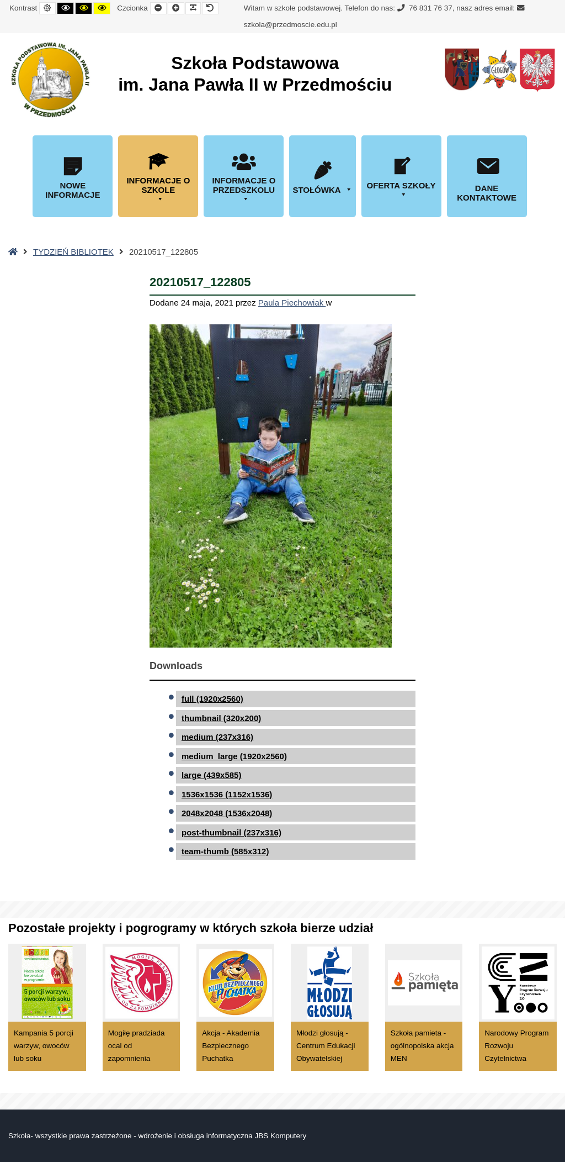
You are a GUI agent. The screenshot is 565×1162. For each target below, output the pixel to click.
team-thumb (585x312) (225, 851)
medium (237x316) (217, 737)
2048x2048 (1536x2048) (227, 813)
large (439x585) (211, 775)
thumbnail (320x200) (221, 718)
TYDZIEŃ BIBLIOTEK (73, 251)
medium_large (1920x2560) (234, 756)
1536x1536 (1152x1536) (227, 794)
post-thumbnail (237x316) (231, 832)
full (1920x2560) (212, 698)
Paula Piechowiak (292, 302)
